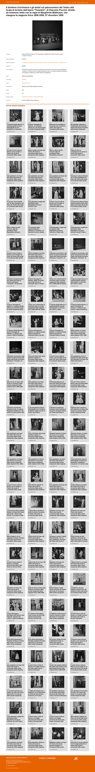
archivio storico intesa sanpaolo (16, 2)
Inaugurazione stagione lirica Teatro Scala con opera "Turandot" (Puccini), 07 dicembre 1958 (44, 62)
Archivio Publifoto (81, 2)
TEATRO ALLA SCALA (27, 96)
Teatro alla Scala (26, 83)
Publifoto (24, 79)
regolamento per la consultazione (12, 768)
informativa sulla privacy (10, 765)
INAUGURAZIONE (38, 96)
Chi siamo (74, 2)
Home (69, 2)
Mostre (87, 2)
